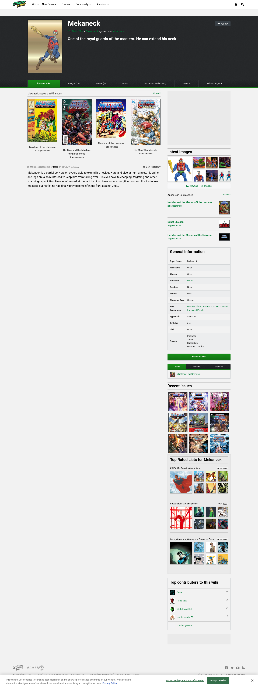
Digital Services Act (58, 674)
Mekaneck (84, 23)
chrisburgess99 (199, 625)
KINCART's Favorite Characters (199, 468)
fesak (56, 167)
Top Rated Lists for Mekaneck (196, 459)
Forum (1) (101, 83)
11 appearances (42, 150)
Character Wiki (43, 83)
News (125, 83)
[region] (129, 681)
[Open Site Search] (242, 4)
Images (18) (74, 83)
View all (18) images (199, 185)
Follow (223, 23)
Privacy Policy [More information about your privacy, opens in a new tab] (109, 683)
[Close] (252, 680)
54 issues (118, 31)
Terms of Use (40, 674)
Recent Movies (199, 356)
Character (75, 31)
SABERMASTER (199, 609)
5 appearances (174, 225)
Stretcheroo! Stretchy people (199, 503)
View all (157, 93)
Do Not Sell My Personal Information (105, 674)
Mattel (190, 280)
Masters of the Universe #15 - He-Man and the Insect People (207, 308)
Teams (176, 366)
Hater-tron (199, 601)
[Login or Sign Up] (236, 4)
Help (127, 674)
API (29, 674)
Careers (136, 674)
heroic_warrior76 (199, 617)
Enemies (219, 366)
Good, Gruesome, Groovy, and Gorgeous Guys (199, 539)
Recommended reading (155, 83)
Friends (196, 366)
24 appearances (175, 206)
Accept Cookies (218, 680)
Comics (186, 83)
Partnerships (19, 674)
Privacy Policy (77, 674)
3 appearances (174, 238)
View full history (152, 167)
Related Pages (213, 83)
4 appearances (76, 157)
